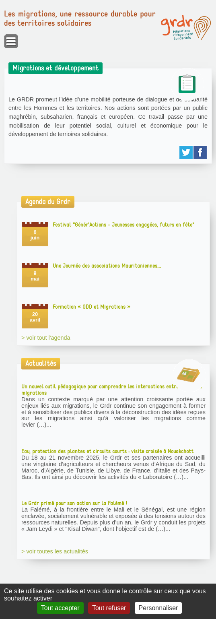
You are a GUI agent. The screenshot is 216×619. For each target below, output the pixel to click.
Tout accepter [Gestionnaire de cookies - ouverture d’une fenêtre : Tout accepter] (60, 608)
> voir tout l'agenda (45, 337)
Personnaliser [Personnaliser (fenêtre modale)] (158, 608)
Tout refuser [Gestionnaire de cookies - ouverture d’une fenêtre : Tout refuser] (109, 608)
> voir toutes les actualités (54, 551)
